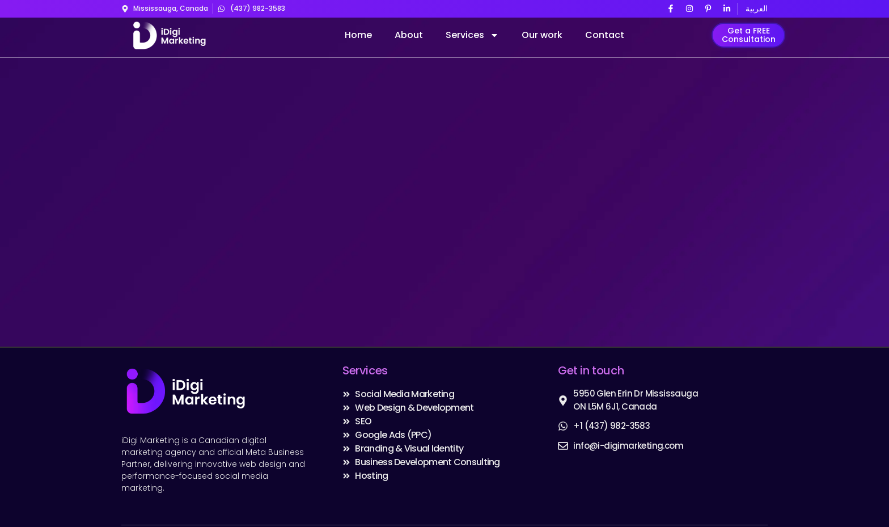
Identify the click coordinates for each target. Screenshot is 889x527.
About (409, 34)
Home (358, 34)
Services (472, 35)
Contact (604, 34)
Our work (542, 34)
